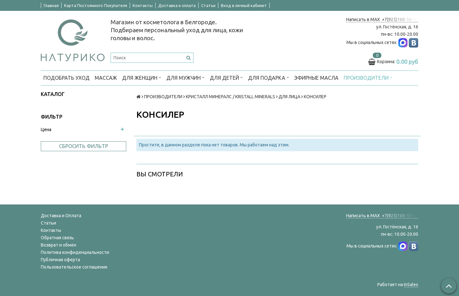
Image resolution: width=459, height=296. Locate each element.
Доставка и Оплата (61, 215)
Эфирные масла (316, 78)
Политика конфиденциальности (75, 252)
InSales (411, 284)
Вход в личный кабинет (244, 5)
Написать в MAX (364, 19)
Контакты (143, 5)
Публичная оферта (60, 259)
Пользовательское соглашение (74, 267)
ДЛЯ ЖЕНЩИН (141, 77)
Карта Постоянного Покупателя (95, 5)
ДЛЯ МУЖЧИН (185, 77)
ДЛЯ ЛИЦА (289, 96)
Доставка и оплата (177, 5)
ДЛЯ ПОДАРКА (268, 77)
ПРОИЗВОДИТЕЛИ (368, 77)
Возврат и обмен (58, 245)
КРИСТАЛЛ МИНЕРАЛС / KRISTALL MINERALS (230, 96)
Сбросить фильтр (83, 146)
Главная (51, 5)
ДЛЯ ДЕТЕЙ (226, 77)
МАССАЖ (106, 78)
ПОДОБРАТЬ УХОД (66, 78)
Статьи (208, 5)
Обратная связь (57, 237)
